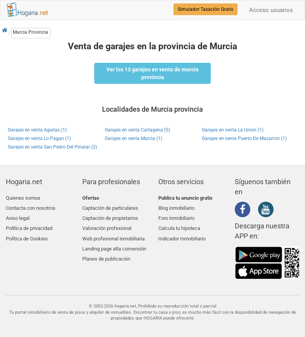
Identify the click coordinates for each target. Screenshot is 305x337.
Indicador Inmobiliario (182, 234)
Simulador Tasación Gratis (205, 9)
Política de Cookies (27, 234)
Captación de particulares (110, 207)
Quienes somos (23, 198)
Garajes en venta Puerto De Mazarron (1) (244, 138)
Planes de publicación (106, 253)
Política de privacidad (29, 225)
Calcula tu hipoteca (179, 225)
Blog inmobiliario (176, 207)
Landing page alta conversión (114, 243)
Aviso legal (17, 216)
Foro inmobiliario (176, 216)
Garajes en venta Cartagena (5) (137, 130)
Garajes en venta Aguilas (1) (37, 130)
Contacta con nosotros (30, 207)
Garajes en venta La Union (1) (232, 130)
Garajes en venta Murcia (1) (133, 138)
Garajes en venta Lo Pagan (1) (39, 138)
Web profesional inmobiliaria (113, 234)
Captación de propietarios (110, 216)
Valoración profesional (107, 225)
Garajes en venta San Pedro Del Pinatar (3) (52, 147)
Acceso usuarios (271, 10)
